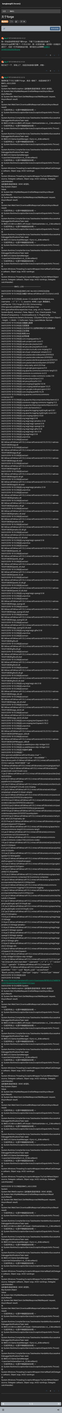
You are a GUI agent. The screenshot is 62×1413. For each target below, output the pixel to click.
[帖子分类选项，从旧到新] (4, 28)
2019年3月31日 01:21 (18, 38)
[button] (3, 1410)
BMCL (5, 21)
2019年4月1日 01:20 (18, 62)
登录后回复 (55, 28)
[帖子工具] (59, 55)
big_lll (6, 38)
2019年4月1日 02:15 (18, 77)
